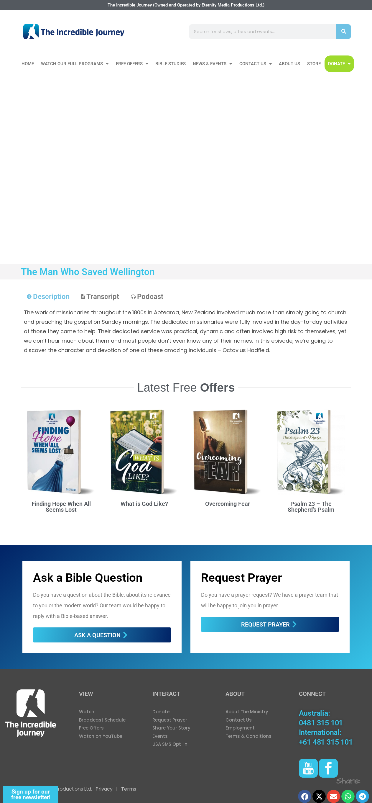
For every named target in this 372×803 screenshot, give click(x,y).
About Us (289, 63)
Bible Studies (170, 63)
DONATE (339, 64)
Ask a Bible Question (87, 578)
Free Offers (132, 64)
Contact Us (255, 64)
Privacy (104, 789)
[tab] (48, 296)
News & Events (212, 64)
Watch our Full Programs (74, 64)
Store (314, 63)
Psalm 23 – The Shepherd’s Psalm (311, 506)
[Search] (343, 31)
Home (28, 63)
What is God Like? (144, 503)
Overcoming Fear (227, 503)
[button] (304, 796)
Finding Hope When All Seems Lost (61, 506)
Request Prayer (241, 578)
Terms (128, 789)
